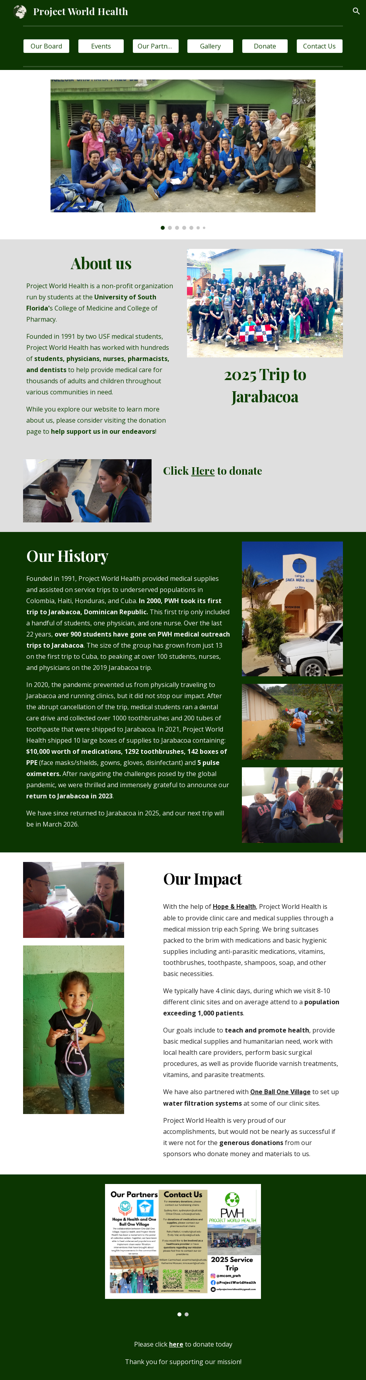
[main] (101, 344)
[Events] (101, 46)
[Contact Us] (320, 46)
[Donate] (265, 46)
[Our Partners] (156, 46)
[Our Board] (46, 46)
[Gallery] (210, 46)
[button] (356, 11)
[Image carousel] (183, 155)
